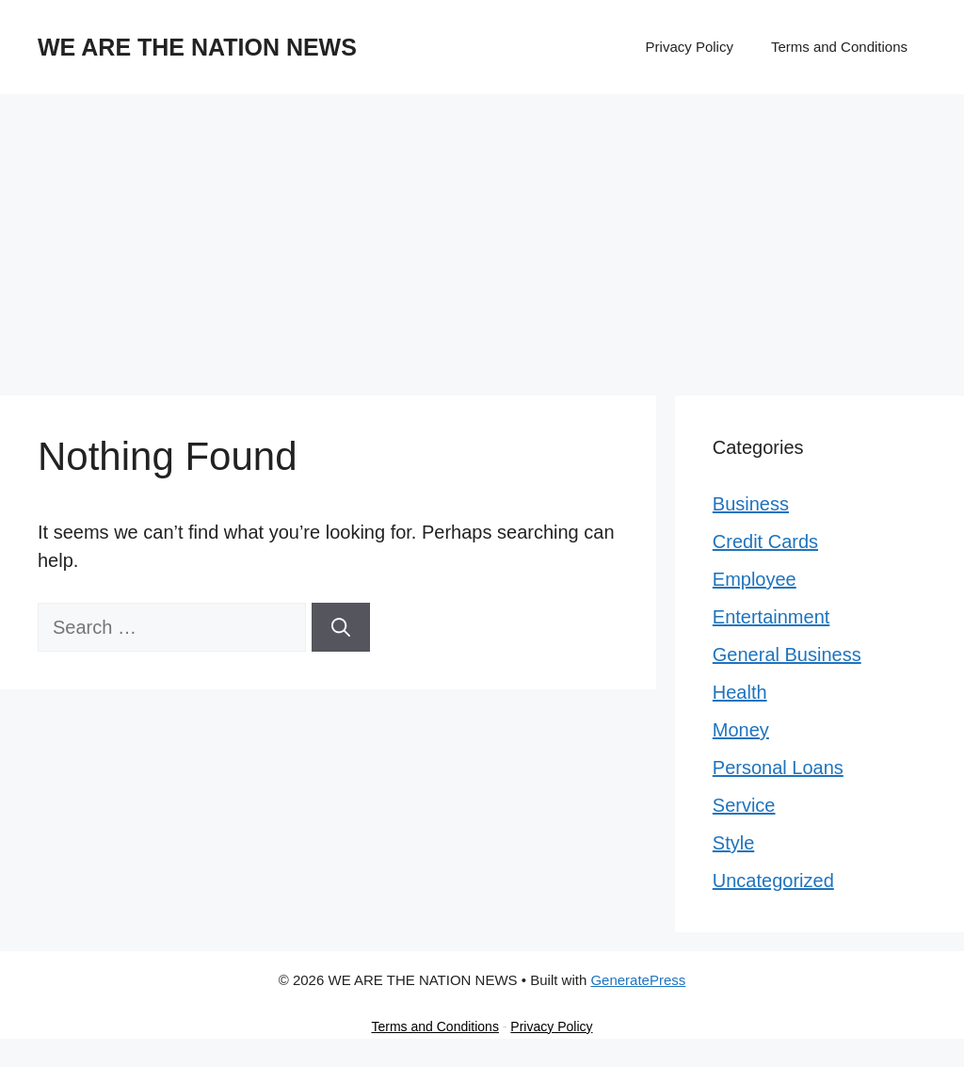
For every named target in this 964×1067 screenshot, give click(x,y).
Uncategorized (773, 880)
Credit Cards (765, 541)
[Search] (341, 627)
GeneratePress (637, 980)
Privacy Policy (689, 47)
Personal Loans (778, 767)
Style (733, 843)
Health (740, 692)
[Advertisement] (482, 235)
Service (744, 805)
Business (751, 503)
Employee (754, 579)
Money (741, 729)
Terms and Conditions (839, 47)
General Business (787, 654)
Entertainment (771, 616)
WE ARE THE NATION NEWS (197, 47)
